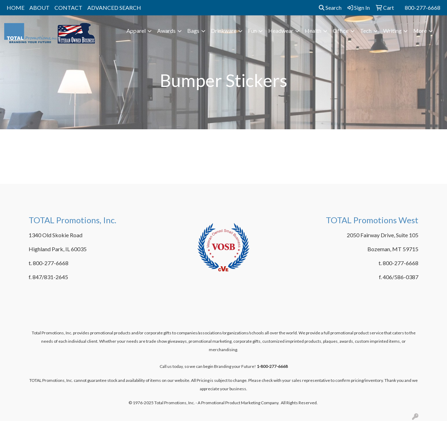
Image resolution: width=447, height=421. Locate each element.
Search (330, 7)
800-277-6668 (422, 7)
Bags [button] (193, 30)
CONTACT (68, 7)
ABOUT (39, 7)
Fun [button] (252, 30)
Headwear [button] (280, 30)
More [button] (420, 30)
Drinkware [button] (223, 30)
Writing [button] (392, 30)
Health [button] (313, 30)
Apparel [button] (136, 30)
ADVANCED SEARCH (114, 7)
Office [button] (341, 30)
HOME (15, 7)
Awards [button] (166, 30)
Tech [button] (366, 30)
